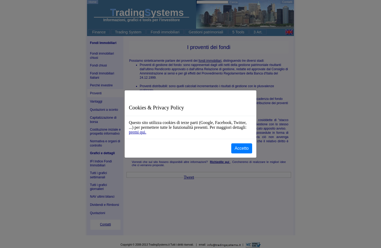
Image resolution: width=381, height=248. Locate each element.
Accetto (242, 148)
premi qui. (137, 132)
